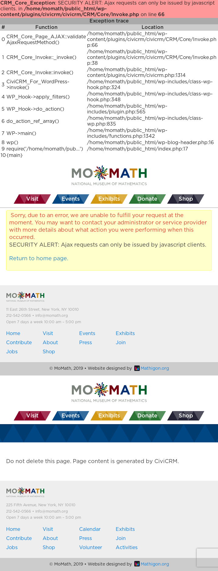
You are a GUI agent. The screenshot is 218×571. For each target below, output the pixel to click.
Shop (49, 351)
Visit (48, 333)
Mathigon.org (151, 368)
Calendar (89, 529)
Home (13, 333)
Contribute (19, 342)
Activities (127, 547)
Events (87, 333)
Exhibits (125, 333)
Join (121, 342)
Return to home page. (38, 258)
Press (85, 342)
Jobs (12, 351)
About (50, 342)
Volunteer (90, 547)
